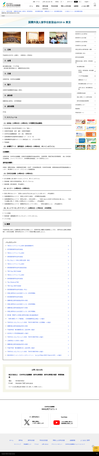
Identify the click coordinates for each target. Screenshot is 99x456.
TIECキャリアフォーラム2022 (15, 275)
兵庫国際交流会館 (81, 93)
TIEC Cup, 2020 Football (14, 286)
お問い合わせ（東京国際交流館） (85, 88)
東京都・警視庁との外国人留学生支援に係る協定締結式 (22, 315)
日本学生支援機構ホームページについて (75, 444)
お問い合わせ (45, 444)
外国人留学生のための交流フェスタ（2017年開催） (21, 311)
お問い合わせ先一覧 (47, 1)
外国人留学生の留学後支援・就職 (83, 49)
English (86, 1)
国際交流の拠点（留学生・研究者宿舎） (23, 11)
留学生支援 (45, 6)
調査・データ (36, 1)
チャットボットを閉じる (93, 446)
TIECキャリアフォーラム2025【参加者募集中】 (20, 245)
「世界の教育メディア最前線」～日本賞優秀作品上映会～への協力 (25, 318)
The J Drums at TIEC (13, 282)
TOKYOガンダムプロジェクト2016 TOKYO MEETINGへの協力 (25, 337)
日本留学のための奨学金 (81, 41)
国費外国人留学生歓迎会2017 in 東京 (17, 307)
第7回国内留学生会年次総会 (15, 249)
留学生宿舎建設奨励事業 (83, 101)
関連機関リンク (27, 444)
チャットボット (96, 450)
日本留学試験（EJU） (80, 53)
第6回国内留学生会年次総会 (15, 256)
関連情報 (77, 108)
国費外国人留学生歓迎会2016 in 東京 (17, 326)
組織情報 (76, 6)
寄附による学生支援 (66, 6)
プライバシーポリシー (56, 444)
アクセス (36, 444)
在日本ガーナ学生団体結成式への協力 (17, 333)
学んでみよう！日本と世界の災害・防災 (18, 260)
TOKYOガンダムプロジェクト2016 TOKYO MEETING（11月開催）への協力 (29, 322)
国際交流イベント (82, 79)
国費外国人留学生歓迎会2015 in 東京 (17, 344)
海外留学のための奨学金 (81, 33)
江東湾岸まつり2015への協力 (15, 340)
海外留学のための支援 (80, 37)
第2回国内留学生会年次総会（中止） (17, 289)
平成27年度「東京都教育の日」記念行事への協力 (21, 348)
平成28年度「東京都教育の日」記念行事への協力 (21, 329)
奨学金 (37, 6)
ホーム (31, 6)
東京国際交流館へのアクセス (85, 83)
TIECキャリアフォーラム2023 (15, 264)
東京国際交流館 (39, 11)
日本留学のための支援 (80, 45)
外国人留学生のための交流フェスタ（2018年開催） (21, 304)
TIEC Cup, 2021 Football (14, 271)
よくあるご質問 (85, 6)
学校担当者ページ (79, 112)
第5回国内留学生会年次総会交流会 (17, 267)
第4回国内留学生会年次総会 (15, 278)
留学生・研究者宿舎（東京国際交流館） (86, 71)
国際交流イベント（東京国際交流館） (54, 11)
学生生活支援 (54, 6)
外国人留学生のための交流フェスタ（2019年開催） (21, 293)
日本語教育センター (80, 104)
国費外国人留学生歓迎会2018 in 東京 (17, 300)
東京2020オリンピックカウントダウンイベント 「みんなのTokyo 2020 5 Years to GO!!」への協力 (34, 355)
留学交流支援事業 (79, 57)
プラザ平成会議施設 (83, 76)
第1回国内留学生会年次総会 (15, 296)
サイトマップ (17, 444)
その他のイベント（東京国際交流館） (74, 11)
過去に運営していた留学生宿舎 (84, 97)
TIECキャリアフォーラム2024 (15, 253)
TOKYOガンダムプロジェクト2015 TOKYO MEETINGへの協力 (25, 351)
